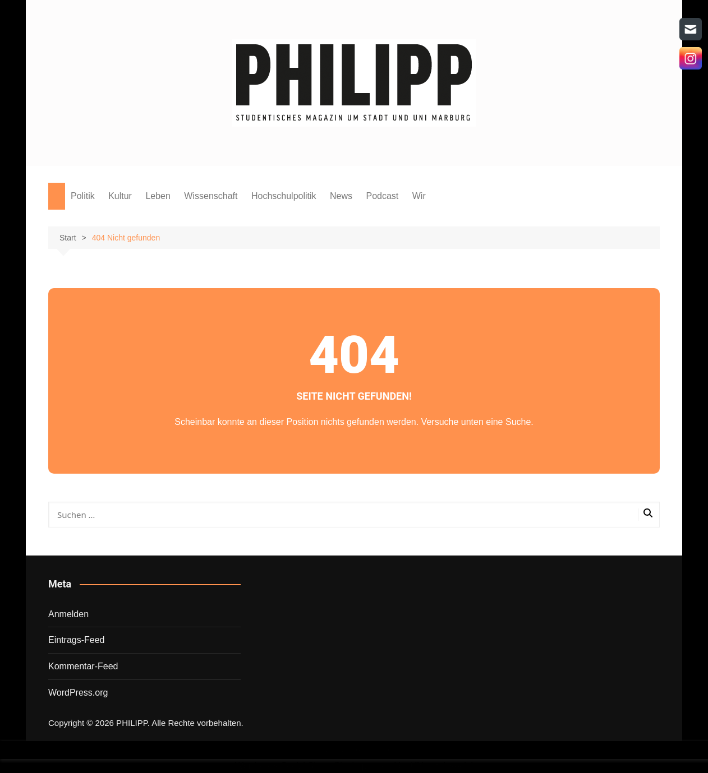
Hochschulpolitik (283, 196)
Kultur (120, 196)
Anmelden (68, 614)
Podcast (382, 196)
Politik (83, 196)
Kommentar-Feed (83, 666)
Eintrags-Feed (76, 640)
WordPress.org (78, 692)
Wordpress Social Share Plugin (298, 766)
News (341, 196)
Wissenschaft (210, 196)
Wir (419, 196)
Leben (158, 196)
